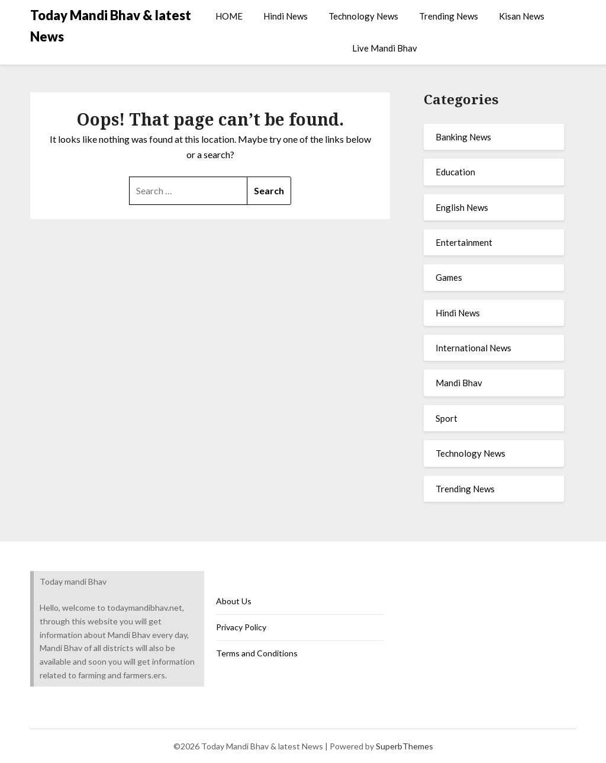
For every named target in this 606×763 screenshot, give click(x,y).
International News (473, 347)
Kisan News (521, 16)
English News (462, 207)
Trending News (448, 16)
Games (449, 277)
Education (455, 171)
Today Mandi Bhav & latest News (110, 25)
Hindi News (285, 16)
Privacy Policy (241, 627)
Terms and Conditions (257, 653)
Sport (446, 418)
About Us (234, 601)
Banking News (463, 137)
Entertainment (464, 242)
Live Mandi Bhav (384, 48)
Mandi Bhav (459, 382)
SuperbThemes (404, 746)
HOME (229, 16)
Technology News (363, 16)
